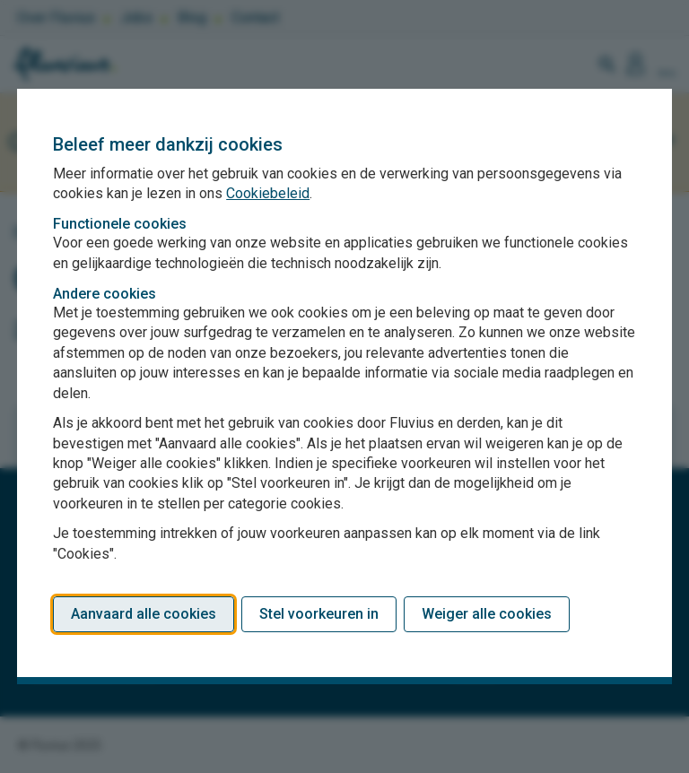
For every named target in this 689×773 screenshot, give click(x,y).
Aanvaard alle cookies (143, 613)
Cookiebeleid (268, 193)
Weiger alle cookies (487, 613)
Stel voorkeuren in (319, 613)
